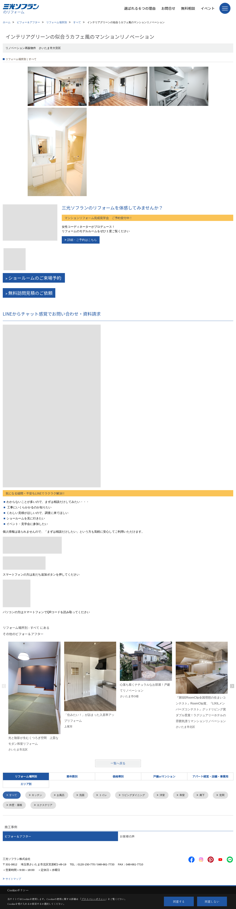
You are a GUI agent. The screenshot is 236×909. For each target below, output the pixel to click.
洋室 (168, 795)
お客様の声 (127, 837)
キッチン (38, 795)
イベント (208, 8)
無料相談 (188, 8)
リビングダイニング (138, 795)
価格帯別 (118, 776)
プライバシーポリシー (93, 899)
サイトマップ (13, 879)
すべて (14, 795)
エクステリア (67, 805)
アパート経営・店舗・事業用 (210, 776)
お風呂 (63, 795)
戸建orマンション (164, 776)
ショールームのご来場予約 (35, 278)
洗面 (84, 795)
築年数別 (72, 776)
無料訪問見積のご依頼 (30, 293)
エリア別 (26, 784)
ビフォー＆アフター (18, 837)
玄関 (12, 805)
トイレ (106, 795)
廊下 (209, 795)
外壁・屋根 (37, 805)
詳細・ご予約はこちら (82, 239)
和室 (188, 795)
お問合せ (168, 8)
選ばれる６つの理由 (140, 8)
